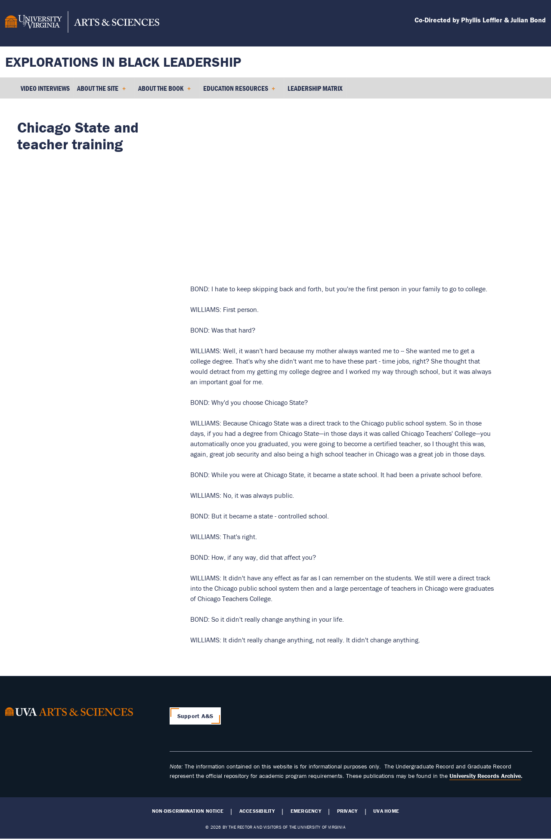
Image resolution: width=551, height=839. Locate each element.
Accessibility (257, 811)
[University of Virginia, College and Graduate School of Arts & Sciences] (82, 23)
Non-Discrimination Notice (187, 811)
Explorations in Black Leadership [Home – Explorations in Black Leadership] (123, 61)
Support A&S (195, 716)
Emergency (306, 811)
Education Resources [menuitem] (239, 91)
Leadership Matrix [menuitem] (315, 88)
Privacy (347, 811)
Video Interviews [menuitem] (45, 88)
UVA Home (386, 811)
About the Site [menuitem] (101, 91)
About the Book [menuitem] (164, 91)
